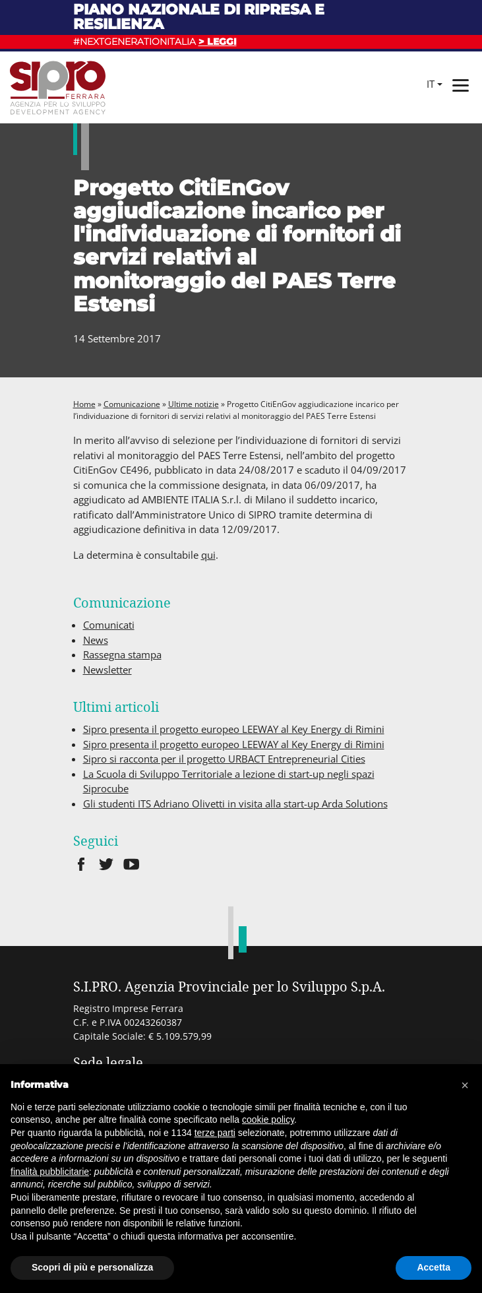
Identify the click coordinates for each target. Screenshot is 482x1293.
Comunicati (109, 624)
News (95, 639)
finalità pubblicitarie (50, 1171)
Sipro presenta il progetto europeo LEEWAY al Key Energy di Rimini (233, 729)
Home (84, 404)
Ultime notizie (193, 404)
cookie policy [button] (268, 1119)
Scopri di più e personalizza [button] (92, 1267)
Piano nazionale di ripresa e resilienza (198, 17)
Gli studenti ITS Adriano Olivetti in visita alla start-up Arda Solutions (235, 803)
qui (208, 554)
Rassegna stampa (122, 654)
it (431, 83)
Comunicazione (132, 404)
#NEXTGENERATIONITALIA (155, 41)
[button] (464, 1085)
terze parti (215, 1132)
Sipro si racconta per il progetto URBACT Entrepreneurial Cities (224, 758)
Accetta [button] (433, 1267)
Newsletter (107, 669)
